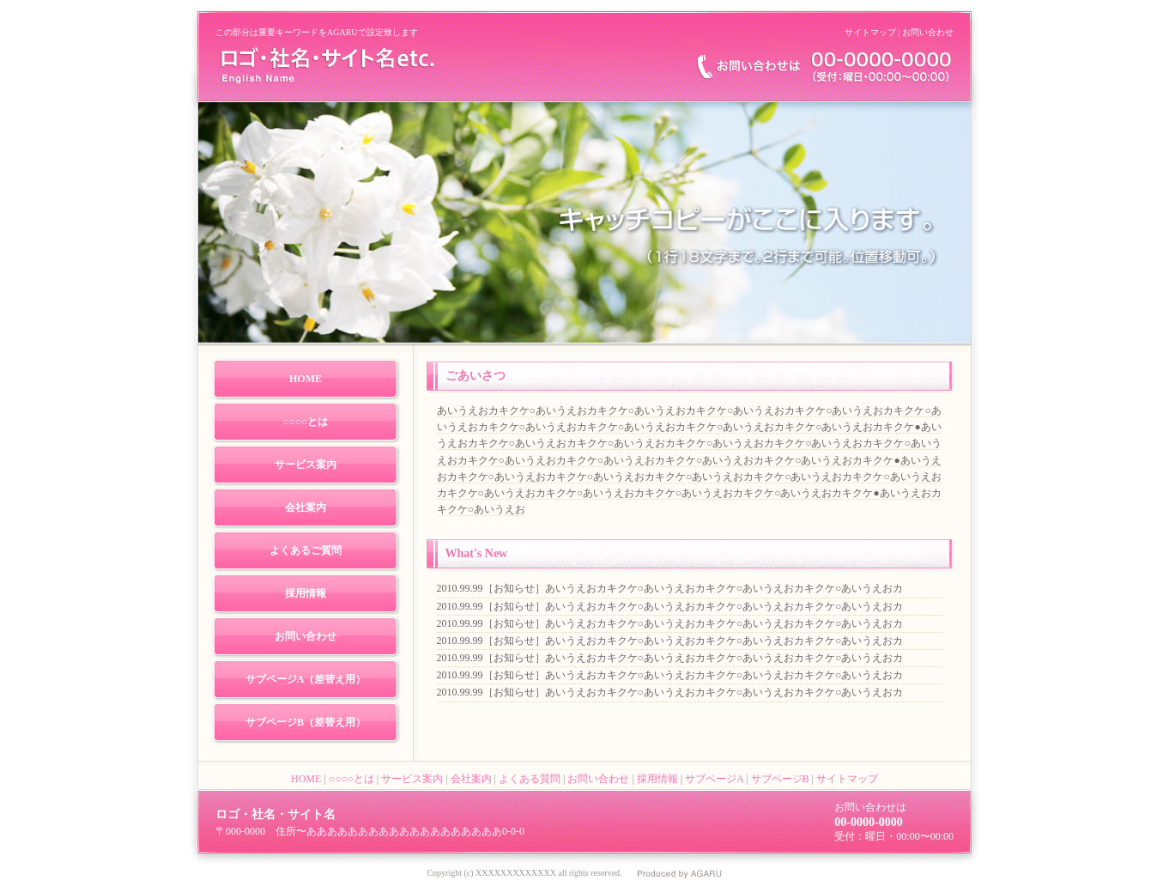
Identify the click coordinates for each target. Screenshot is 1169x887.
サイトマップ (870, 32)
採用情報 (305, 593)
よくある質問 (529, 779)
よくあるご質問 (306, 550)
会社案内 (305, 507)
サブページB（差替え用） (305, 722)
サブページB (780, 779)
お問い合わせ (928, 32)
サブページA (714, 779)
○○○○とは (306, 422)
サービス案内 (305, 465)
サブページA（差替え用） (305, 679)
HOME (305, 379)
